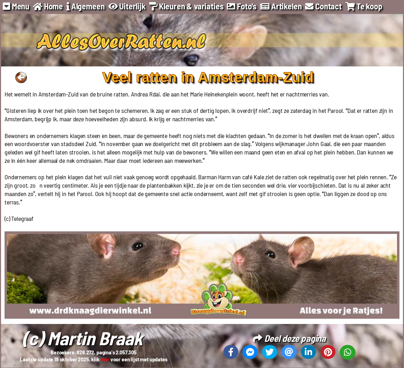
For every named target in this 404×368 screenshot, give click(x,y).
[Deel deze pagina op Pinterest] (328, 352)
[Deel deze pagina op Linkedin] (308, 352)
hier (105, 359)
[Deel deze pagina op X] (269, 352)
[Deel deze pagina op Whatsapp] (347, 352)
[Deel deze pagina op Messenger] (250, 352)
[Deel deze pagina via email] (288, 352)
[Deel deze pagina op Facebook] (230, 352)
